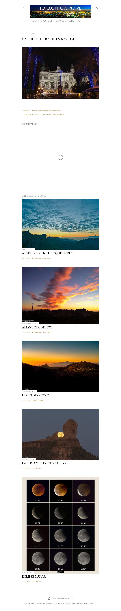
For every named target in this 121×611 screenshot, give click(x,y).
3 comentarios (37, 400)
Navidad (55, 114)
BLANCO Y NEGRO (65, 21)
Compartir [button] (26, 111)
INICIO (33, 21)
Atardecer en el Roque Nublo (47, 253)
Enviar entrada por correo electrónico (46, 111)
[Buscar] (97, 7)
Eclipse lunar (34, 576)
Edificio (37, 114)
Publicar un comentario (41, 258)
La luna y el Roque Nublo (44, 463)
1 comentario (37, 468)
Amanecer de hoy (37, 327)
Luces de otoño (35, 395)
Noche (61, 114)
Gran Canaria (46, 114)
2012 (32, 114)
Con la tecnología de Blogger (60, 598)
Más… (78, 21)
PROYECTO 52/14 (46, 21)
